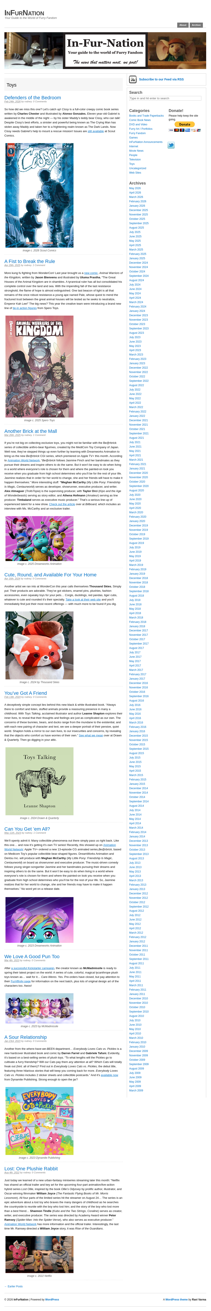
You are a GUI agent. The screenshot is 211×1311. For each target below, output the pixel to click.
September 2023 (139, 328)
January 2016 (137, 731)
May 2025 (135, 240)
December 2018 (138, 578)
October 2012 (137, 902)
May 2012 (135, 924)
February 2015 (137, 779)
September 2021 (139, 433)
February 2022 (137, 411)
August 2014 (136, 805)
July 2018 (134, 600)
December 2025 (138, 210)
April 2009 (135, 1086)
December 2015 (138, 735)
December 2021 (138, 420)
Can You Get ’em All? (27, 829)
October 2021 (137, 429)
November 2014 (138, 792)
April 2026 (135, 192)
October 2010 (137, 1007)
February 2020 (137, 516)
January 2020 (137, 521)
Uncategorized (137, 168)
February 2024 (137, 306)
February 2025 (137, 254)
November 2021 (138, 424)
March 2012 (136, 932)
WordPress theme (176, 1299)
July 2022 (134, 389)
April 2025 (135, 245)
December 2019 (138, 525)
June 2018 (135, 604)
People (133, 155)
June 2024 (135, 289)
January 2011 (137, 994)
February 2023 (137, 359)
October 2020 (137, 481)
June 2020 (135, 499)
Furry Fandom (137, 133)
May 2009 (135, 1081)
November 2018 (138, 582)
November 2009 (138, 1055)
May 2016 (135, 713)
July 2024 (134, 284)
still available (96, 131)
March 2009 (136, 1090)
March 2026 (136, 197)
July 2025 (134, 232)
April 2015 (135, 770)
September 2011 (139, 959)
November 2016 (138, 687)
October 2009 (137, 1059)
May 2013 (135, 871)
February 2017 (137, 674)
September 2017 (139, 643)
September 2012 (139, 906)
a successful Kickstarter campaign (32, 968)
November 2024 (138, 267)
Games (133, 137)
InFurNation (24, 12)
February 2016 (137, 726)
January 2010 (137, 1046)
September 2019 (139, 538)
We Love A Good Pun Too (31, 956)
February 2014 (137, 832)
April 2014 (135, 823)
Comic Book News (140, 120)
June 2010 (135, 1024)
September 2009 (139, 1064)
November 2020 (138, 477)
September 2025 (139, 223)
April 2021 (135, 455)
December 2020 (138, 472)
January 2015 (137, 783)
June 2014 (135, 814)
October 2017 (137, 639)
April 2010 (135, 1033)
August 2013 (136, 858)
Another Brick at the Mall (30, 431)
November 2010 (138, 1002)
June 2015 (135, 762)
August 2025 (136, 227)
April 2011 (135, 980)
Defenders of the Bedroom (32, 97)
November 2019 (138, 529)
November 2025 (138, 214)
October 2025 (137, 218)
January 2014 (137, 836)
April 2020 (135, 508)
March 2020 (136, 512)
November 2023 (138, 319)
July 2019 (134, 547)
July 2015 (134, 757)
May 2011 (135, 976)
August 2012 (136, 910)
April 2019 (135, 560)
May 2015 (135, 766)
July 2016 (134, 705)
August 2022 (136, 385)
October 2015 (137, 744)
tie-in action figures (25, 308)
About (182, 25)
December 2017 (138, 630)
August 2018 (136, 595)
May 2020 (135, 503)
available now (109, 1075)
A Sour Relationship (25, 1037)
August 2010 (136, 1016)
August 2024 (136, 280)
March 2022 (136, 407)
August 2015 (136, 753)
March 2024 (136, 302)
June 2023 (135, 341)
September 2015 (139, 748)
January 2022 (137, 415)
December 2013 (138, 840)
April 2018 (135, 613)
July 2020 (134, 494)
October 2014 (137, 797)
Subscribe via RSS (161, 79)
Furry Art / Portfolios (140, 128)
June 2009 (135, 1077)
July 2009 (134, 1073)
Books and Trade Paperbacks (146, 115)
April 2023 (135, 350)
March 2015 (136, 775)
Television (135, 159)
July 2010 (134, 1020)
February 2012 (137, 937)
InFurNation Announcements (146, 142)
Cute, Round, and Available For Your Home (50, 574)
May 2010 (135, 1029)
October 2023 (137, 324)
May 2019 (135, 556)
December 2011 (138, 945)
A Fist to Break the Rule (29, 261)
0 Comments (40, 101)
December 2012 (138, 893)
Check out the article (62, 504)
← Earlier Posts (13, 1286)
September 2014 (139, 801)
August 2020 (136, 490)
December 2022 (138, 367)
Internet (133, 146)
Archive (196, 25)
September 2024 (139, 275)
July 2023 (134, 337)
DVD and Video (138, 124)
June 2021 (135, 446)
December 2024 (138, 262)
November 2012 (138, 897)
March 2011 (136, 985)
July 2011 (134, 967)
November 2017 (138, 634)
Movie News (136, 150)
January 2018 (137, 626)
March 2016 (136, 722)
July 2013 (134, 862)
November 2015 (138, 740)
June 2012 (135, 919)
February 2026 (137, 201)
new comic (91, 273)
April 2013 (135, 876)
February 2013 (137, 884)
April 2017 (135, 665)
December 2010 (138, 998)
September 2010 (139, 1011)
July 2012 (134, 915)
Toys (132, 163)
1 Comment (39, 265)
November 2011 (138, 950)
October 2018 (137, 586)
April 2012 (135, 928)
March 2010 (136, 1037)
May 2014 (135, 819)
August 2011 (136, 963)
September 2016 (139, 696)
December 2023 (138, 315)
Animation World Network (23, 460)
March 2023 (136, 354)
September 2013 (139, 854)
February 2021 (137, 464)
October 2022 (137, 376)
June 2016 (135, 709)
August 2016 (136, 700)
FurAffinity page (21, 981)
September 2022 (139, 380)
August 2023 (136, 332)
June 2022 (135, 394)
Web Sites (135, 172)
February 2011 (137, 989)
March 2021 (136, 459)
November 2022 (138, 372)
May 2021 (135, 451)
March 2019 (136, 565)
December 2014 (138, 788)
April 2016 (135, 718)
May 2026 (135, 188)
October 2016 (137, 691)
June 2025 (135, 236)
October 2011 (137, 954)
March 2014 (136, 827)
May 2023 (135, 346)
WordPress (52, 1299)
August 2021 (136, 437)
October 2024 (137, 271)
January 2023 (137, 363)
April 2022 (135, 402)
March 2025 (136, 249)
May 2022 (135, 398)
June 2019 (135, 551)
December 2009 (138, 1051)
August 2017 (136, 648)
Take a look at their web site (83, 599)
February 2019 (137, 569)
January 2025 (137, 258)
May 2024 (135, 293)
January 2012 (137, 941)
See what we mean (91, 735)
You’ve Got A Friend (25, 693)
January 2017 (137, 678)
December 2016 (138, 683)
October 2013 (137, 849)
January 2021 (137, 468)
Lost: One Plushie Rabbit (31, 1168)
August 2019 (136, 543)
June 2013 (135, 867)
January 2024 (137, 311)
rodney (28, 101)
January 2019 (137, 573)
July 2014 (134, 810)
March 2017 (136, 669)
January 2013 (137, 889)
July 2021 (134, 442)
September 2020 (139, 486)
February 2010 (137, 1042)
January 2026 (137, 205)
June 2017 (135, 656)
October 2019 (137, 534)
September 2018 (139, 591)
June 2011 (135, 972)
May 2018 (135, 608)
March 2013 (136, 880)
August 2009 (136, 1068)
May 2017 (135, 661)
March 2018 (136, 617)
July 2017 (134, 652)
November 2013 (138, 845)
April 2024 (135, 297)
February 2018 (137, 622)
